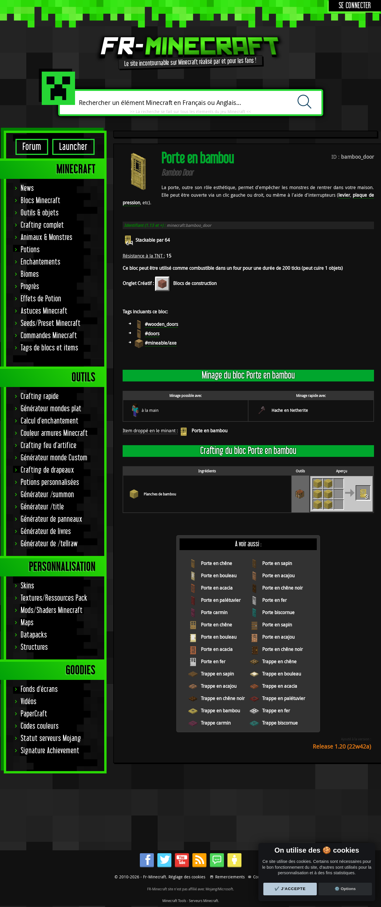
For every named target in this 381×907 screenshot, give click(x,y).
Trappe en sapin (217, 674)
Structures (34, 647)
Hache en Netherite (290, 410)
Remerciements (230, 877)
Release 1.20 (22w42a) (342, 746)
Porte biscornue (278, 612)
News (27, 188)
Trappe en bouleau (281, 674)
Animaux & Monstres (46, 237)
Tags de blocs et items (49, 348)
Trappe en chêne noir (223, 698)
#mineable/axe (161, 343)
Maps (27, 623)
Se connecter (355, 5)
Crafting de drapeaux (47, 470)
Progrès (30, 286)
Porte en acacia (217, 588)
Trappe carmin (216, 723)
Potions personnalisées (50, 482)
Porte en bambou (209, 430)
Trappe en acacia (279, 686)
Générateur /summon (47, 494)
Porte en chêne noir (282, 588)
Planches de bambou (160, 494)
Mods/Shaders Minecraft (52, 610)
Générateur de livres (46, 531)
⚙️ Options (345, 889)
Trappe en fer (276, 710)
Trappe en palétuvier (283, 698)
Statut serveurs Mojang (51, 738)
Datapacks (34, 635)
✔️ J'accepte (290, 889)
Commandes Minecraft (49, 335)
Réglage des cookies (186, 877)
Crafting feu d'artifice (48, 445)
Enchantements (40, 262)
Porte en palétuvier (221, 600)
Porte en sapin (277, 563)
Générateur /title (42, 507)
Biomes (30, 274)
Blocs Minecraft (40, 200)
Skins (27, 586)
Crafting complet (42, 225)
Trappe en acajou (218, 686)
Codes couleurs (40, 726)
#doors (152, 333)
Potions (30, 250)
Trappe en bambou (220, 710)
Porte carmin (214, 612)
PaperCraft (34, 714)
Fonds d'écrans (39, 689)
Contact (260, 877)
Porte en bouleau (218, 575)
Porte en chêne (216, 563)
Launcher (73, 147)
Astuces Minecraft (44, 311)
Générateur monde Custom (54, 458)
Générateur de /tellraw (49, 544)
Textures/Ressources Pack (54, 598)
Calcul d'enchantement (50, 421)
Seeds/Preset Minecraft (51, 323)
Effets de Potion (41, 299)
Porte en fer (274, 600)
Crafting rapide (40, 396)
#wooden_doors (161, 324)
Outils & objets (40, 213)
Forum (31, 147)
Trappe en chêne (279, 661)
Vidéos (28, 701)
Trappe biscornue (280, 723)
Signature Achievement (50, 751)
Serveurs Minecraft (203, 900)
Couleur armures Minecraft (54, 433)
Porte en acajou (278, 575)
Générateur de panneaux (51, 519)
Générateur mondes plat (51, 409)
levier (344, 195)
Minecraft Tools (174, 900)
